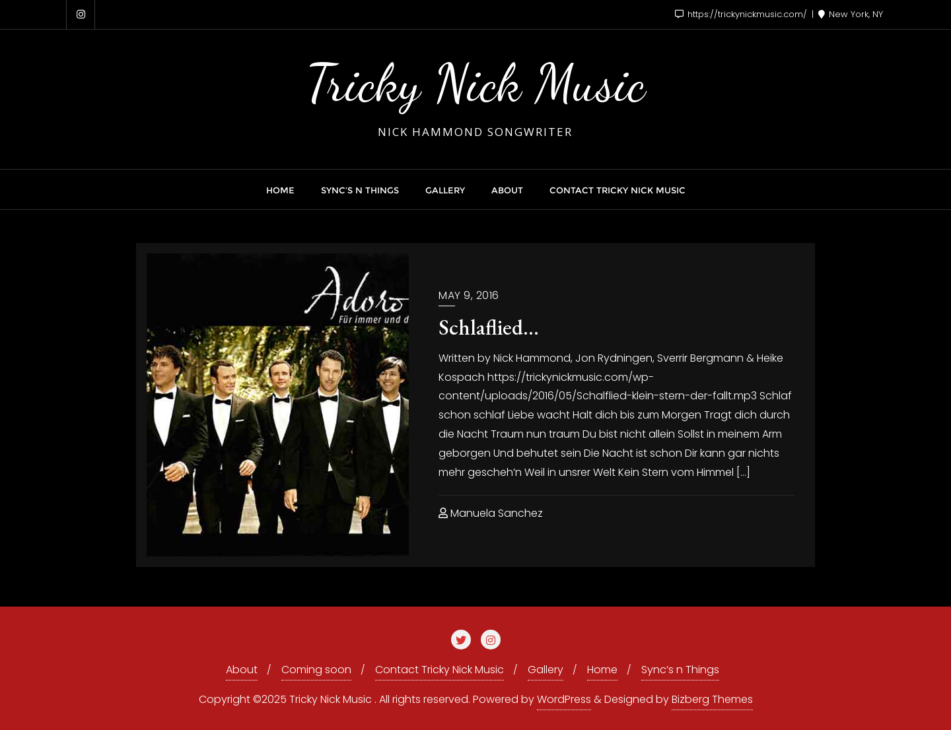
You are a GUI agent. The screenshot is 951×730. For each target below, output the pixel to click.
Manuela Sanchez (491, 513)
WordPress (564, 699)
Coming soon (316, 669)
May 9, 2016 (469, 295)
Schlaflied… (489, 327)
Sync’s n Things (680, 669)
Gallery (545, 669)
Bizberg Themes (712, 699)
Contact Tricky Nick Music (439, 669)
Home (602, 669)
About (242, 669)
